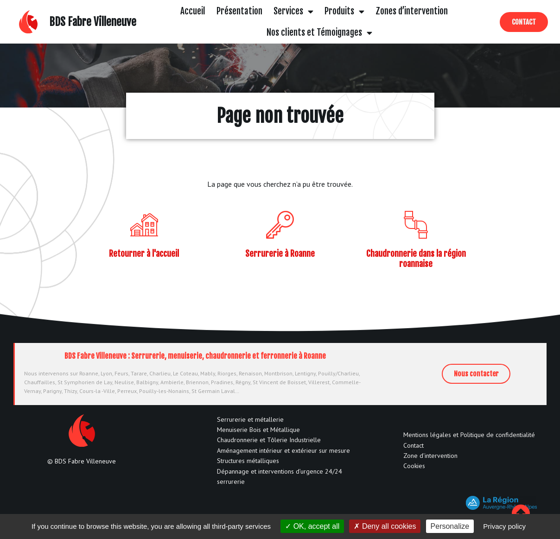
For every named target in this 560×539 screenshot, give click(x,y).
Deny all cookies (385, 526)
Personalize (450, 526)
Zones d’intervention (411, 11)
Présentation (239, 11)
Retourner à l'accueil (144, 253)
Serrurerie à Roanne (280, 253)
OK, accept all (312, 526)
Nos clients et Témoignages (319, 33)
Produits (344, 11)
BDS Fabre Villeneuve (92, 22)
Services (293, 11)
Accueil (192, 11)
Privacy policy (504, 526)
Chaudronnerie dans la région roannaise (416, 258)
